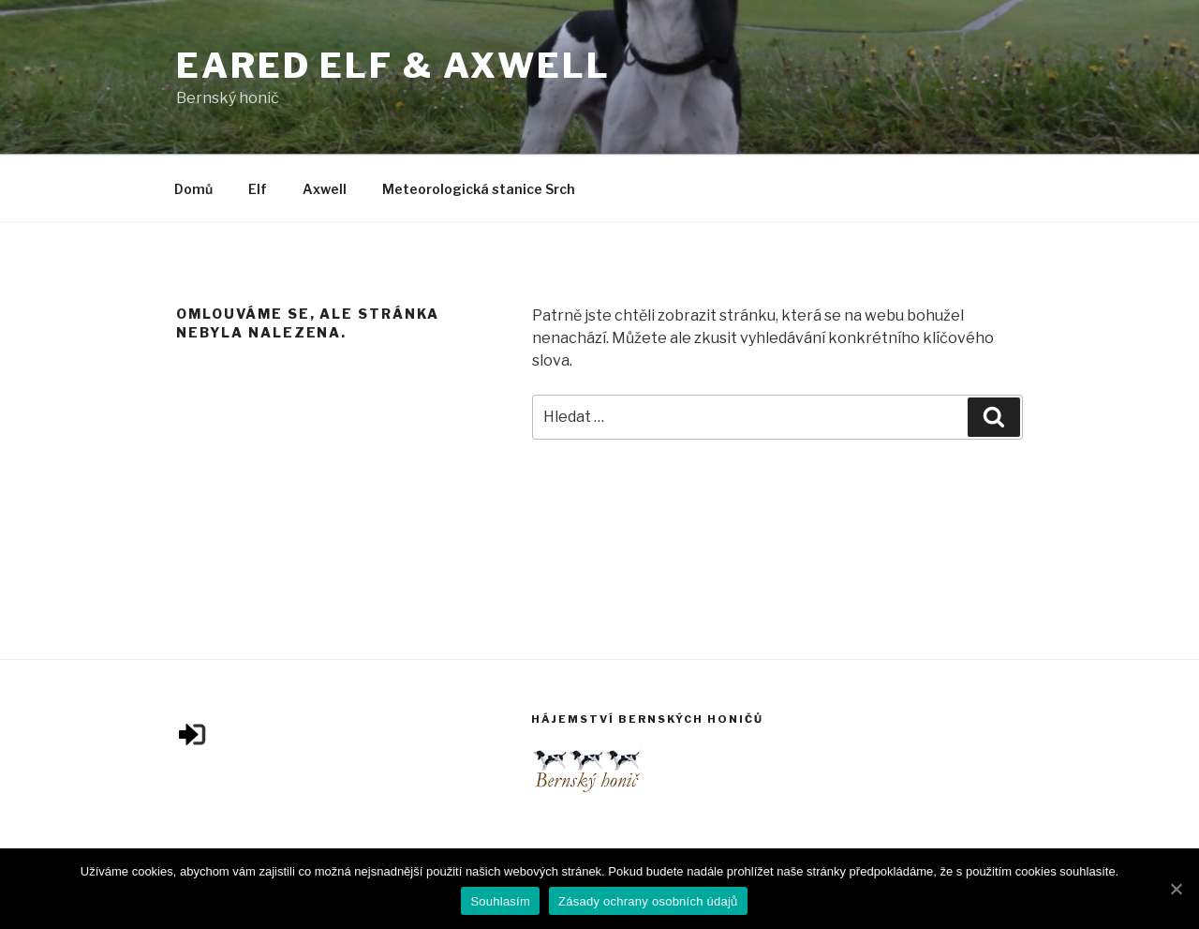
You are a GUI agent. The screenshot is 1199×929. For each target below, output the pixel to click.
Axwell (325, 189)
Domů (193, 189)
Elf (257, 189)
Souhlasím (500, 901)
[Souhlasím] (1175, 888)
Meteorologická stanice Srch (478, 189)
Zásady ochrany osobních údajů (648, 901)
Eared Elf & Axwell (393, 65)
